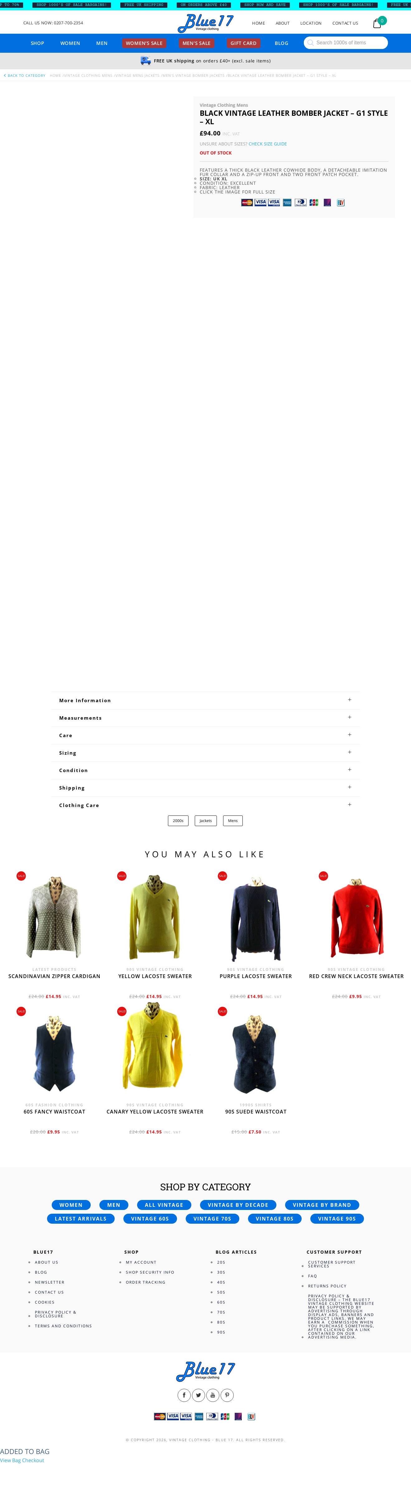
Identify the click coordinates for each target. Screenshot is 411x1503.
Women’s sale (144, 43)
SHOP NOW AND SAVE (269, 5)
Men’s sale (197, 43)
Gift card (244, 43)
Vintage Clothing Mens (88, 75)
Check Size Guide (268, 144)
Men (102, 43)
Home (258, 23)
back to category (24, 75)
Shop (37, 43)
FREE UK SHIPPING (147, 5)
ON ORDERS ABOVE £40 (207, 5)
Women (70, 43)
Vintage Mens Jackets (138, 75)
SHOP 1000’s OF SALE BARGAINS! (76, 5)
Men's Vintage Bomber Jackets (194, 75)
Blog (282, 43)
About (283, 23)
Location (311, 23)
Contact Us (345, 23)
